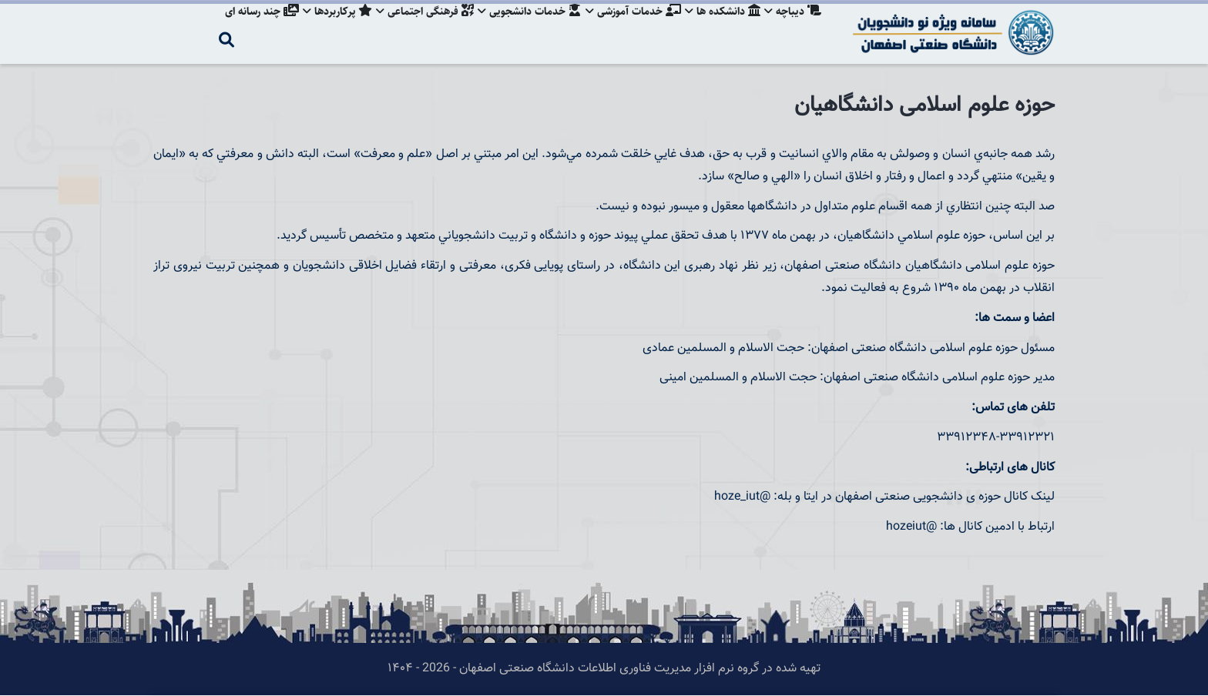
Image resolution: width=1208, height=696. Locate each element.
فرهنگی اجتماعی (416, 26)
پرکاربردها (326, 26)
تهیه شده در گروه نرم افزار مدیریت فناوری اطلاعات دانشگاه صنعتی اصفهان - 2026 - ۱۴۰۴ (604, 668)
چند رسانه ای (249, 26)
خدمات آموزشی (628, 26)
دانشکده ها (720, 26)
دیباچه (792, 26)
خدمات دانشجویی (523, 26)
